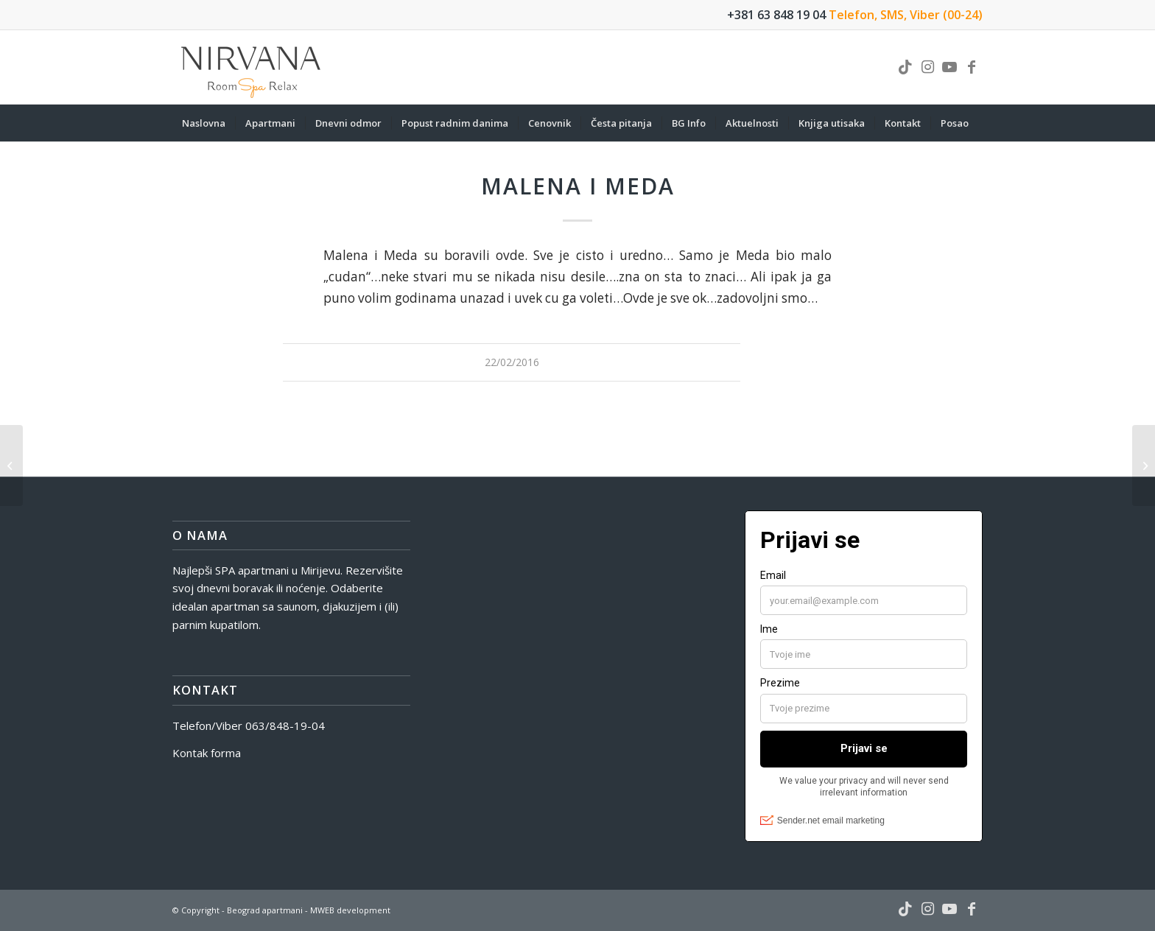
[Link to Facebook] (972, 67)
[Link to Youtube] (949, 67)
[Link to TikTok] (905, 67)
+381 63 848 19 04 (776, 15)
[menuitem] (203, 123)
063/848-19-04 (285, 725)
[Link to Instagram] (927, 67)
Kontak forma (206, 752)
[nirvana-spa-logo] (252, 67)
